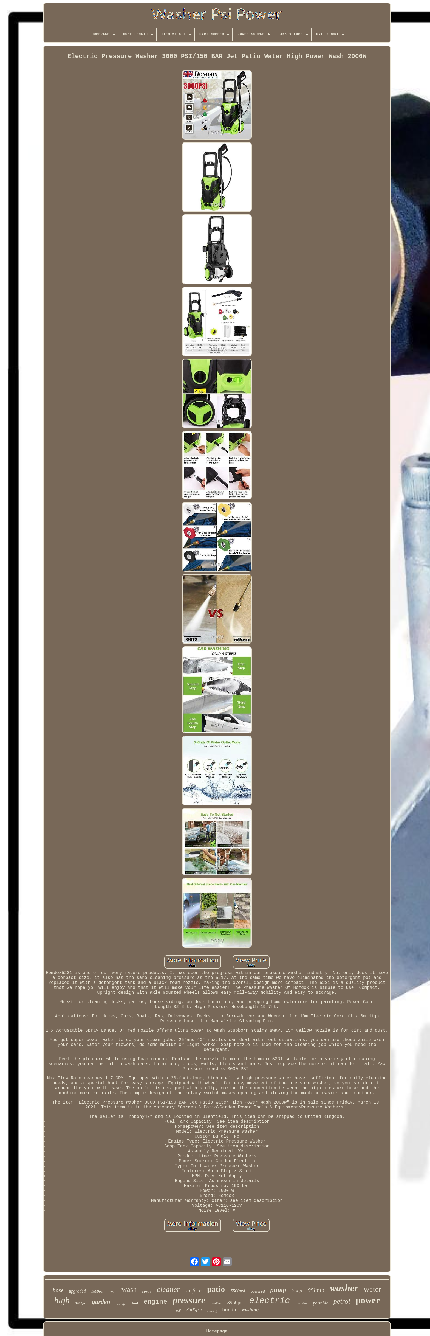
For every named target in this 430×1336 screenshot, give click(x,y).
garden (101, 1301)
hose (58, 1290)
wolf (178, 1310)
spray (146, 1291)
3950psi (235, 1302)
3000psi (80, 1303)
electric (269, 1301)
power (368, 1300)
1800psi (97, 1291)
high (62, 1300)
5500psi (237, 1290)
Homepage (217, 1331)
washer (344, 1288)
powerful (121, 1304)
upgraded (77, 1291)
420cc (112, 1292)
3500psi (194, 1309)
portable (320, 1303)
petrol (341, 1301)
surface (193, 1290)
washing (250, 1309)
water (372, 1289)
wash (129, 1289)
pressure (189, 1300)
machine (301, 1303)
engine (155, 1302)
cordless (216, 1303)
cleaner (168, 1289)
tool (135, 1303)
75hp (297, 1290)
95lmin (316, 1290)
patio (216, 1288)
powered (258, 1291)
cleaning (212, 1311)
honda (229, 1310)
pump (278, 1289)
